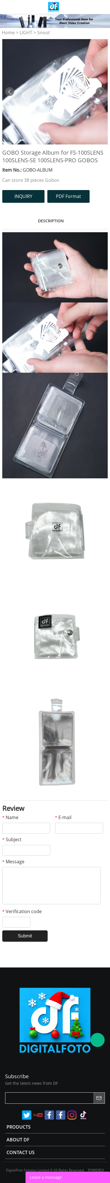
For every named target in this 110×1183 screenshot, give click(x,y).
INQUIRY (23, 196)
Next (100, 91)
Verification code (22, 911)
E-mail (63, 817)
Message (13, 861)
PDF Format (68, 196)
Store (103, 6)
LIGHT (26, 32)
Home (8, 32)
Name (10, 817)
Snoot (43, 32)
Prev (9, 91)
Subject (12, 839)
